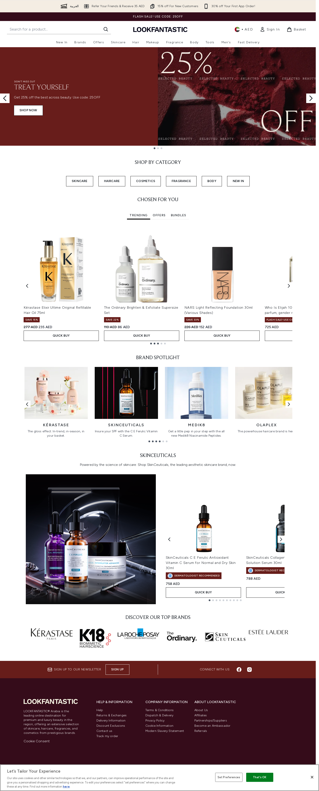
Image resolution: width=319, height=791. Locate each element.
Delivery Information (111, 720)
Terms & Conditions (159, 710)
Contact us (104, 731)
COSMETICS (145, 181)
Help (99, 710)
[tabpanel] (158, 285)
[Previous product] (169, 539)
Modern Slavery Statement (164, 731)
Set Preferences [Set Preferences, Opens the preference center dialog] (229, 777)
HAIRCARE (112, 181)
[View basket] (296, 29)
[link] (269, 29)
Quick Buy (61, 335)
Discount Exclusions (110, 726)
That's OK (259, 777)
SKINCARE (80, 181)
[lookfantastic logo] (160, 29)
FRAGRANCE (181, 181)
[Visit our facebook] (239, 669)
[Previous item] (27, 285)
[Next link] (288, 404)
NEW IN (238, 181)
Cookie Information (159, 726)
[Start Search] (105, 29)
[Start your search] (59, 29)
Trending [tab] (139, 215)
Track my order (107, 736)
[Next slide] (311, 98)
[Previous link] (27, 404)
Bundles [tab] (178, 215)
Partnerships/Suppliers (210, 720)
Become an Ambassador (212, 726)
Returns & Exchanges (111, 715)
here (66, 786)
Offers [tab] (159, 215)
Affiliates (200, 715)
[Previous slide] (5, 98)
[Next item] (288, 285)
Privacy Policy (155, 720)
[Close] (312, 777)
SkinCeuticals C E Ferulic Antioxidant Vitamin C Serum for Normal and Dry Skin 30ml (201, 562)
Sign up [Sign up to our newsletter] (117, 669)
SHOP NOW (28, 110)
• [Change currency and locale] (244, 29)
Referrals (200, 731)
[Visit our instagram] (249, 669)
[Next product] (281, 539)
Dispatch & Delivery (159, 715)
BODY (211, 181)
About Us (201, 710)
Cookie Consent (37, 741)
